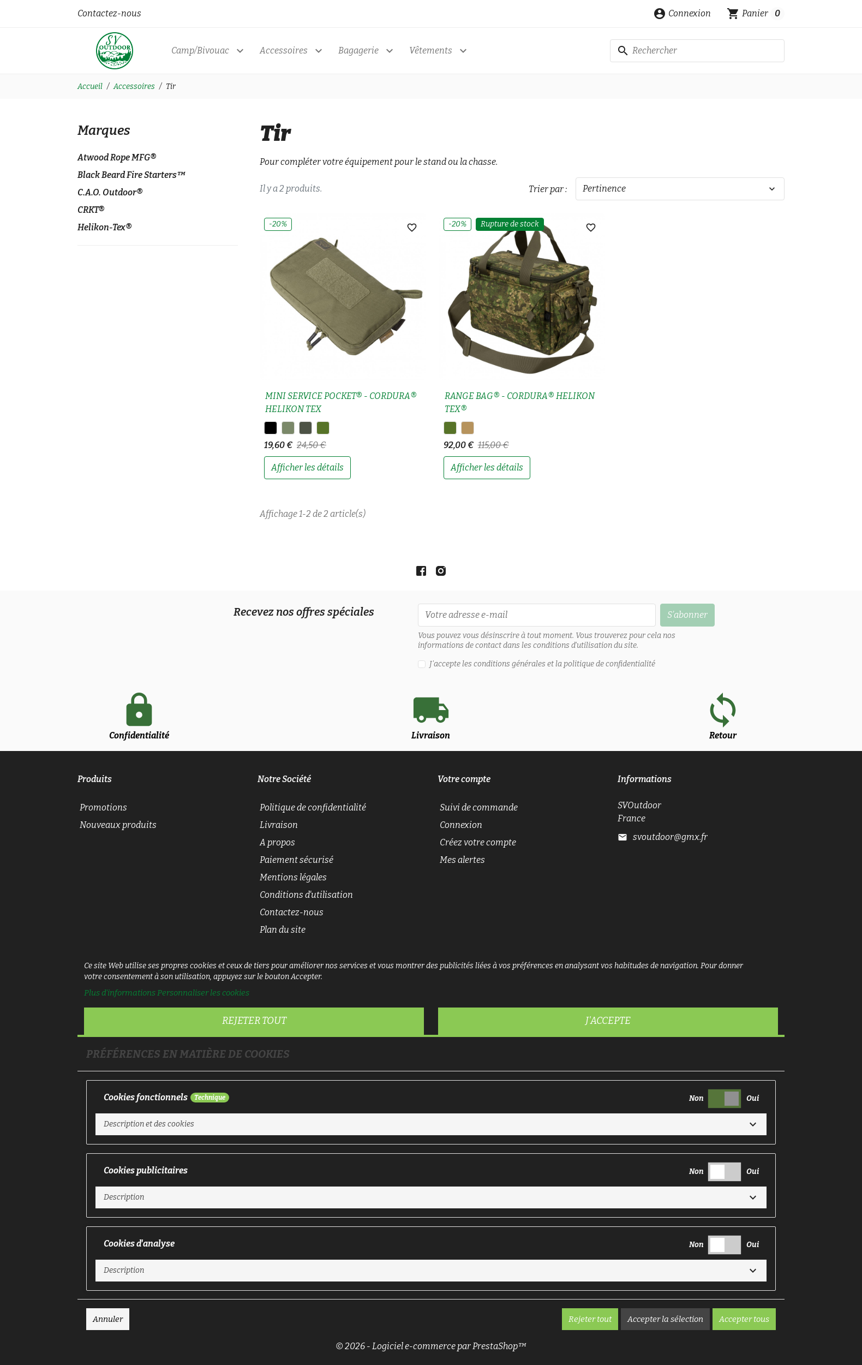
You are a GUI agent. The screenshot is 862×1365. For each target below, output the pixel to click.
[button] (682, 13)
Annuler (108, 1319)
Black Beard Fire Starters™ (131, 175)
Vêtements (430, 50)
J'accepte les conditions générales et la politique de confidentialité (542, 664)
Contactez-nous (109, 13)
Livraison (279, 825)
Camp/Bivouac (200, 50)
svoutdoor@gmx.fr (670, 837)
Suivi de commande (479, 807)
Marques (103, 130)
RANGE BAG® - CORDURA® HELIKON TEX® (520, 402)
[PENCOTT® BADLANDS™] (467, 427)
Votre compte (464, 779)
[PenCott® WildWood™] (323, 427)
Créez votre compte (478, 842)
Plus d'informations (119, 993)
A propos (277, 842)
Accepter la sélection (665, 1319)
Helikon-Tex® (104, 227)
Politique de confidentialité (313, 807)
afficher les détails (307, 467)
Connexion (461, 825)
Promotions (103, 807)
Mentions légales (293, 877)
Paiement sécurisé (296, 860)
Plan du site (283, 930)
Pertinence (680, 188)
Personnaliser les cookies (203, 993)
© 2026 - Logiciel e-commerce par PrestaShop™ (431, 1346)
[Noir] (270, 427)
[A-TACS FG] (305, 427)
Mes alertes (462, 860)
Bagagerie (358, 50)
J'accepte (608, 1021)
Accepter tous (744, 1319)
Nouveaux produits (118, 825)
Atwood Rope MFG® (116, 157)
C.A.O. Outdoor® (109, 192)
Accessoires (284, 50)
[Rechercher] (697, 50)
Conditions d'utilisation (306, 895)
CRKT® (90, 210)
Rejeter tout (254, 1021)
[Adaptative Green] (288, 427)
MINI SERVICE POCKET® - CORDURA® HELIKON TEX (341, 402)
